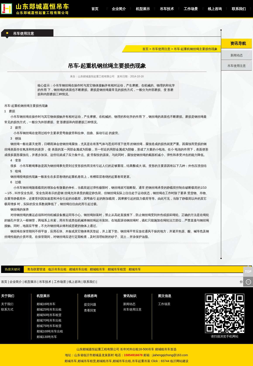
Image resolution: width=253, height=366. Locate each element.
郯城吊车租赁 (117, 269)
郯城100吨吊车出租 (50, 331)
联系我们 (239, 9)
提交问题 (90, 304)
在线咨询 (90, 296)
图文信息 (164, 296)
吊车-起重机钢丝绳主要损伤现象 (196, 49)
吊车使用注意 (161, 49)
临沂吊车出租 (57, 269)
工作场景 (191, 9)
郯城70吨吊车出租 (49, 320)
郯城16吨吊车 (46, 304)
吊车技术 (167, 9)
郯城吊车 (135, 269)
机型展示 (143, 9)
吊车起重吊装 (141, 361)
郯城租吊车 (97, 269)
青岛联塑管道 (36, 269)
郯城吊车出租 (78, 269)
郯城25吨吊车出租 (49, 309)
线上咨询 (215, 9)
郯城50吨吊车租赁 (49, 315)
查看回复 (90, 310)
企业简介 (119, 9)
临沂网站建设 (179, 361)
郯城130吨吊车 (47, 336)
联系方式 (7, 309)
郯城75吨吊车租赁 (49, 326)
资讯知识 (129, 296)
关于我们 (7, 296)
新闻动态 (237, 55)
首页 (94, 9)
